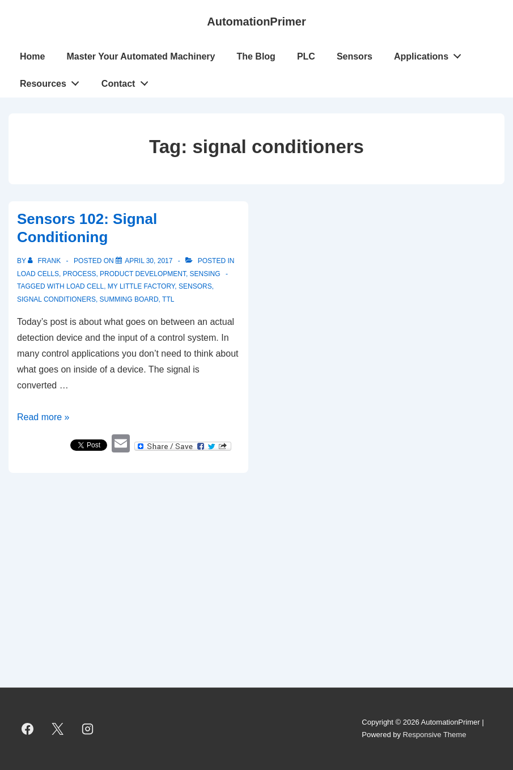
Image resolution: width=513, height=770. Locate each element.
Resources (53, 81)
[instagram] (88, 729)
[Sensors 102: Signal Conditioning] (148, 261)
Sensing (205, 274)
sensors (195, 286)
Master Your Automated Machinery (140, 56)
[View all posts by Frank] (45, 261)
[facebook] (28, 729)
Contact (127, 81)
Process (79, 274)
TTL (168, 299)
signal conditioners (56, 299)
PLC (306, 56)
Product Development (143, 274)
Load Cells (38, 274)
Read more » (43, 417)
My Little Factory (141, 286)
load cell (85, 286)
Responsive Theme (435, 734)
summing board (129, 299)
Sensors (354, 56)
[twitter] (58, 729)
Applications (431, 53)
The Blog (255, 56)
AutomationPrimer (256, 21)
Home (32, 56)
